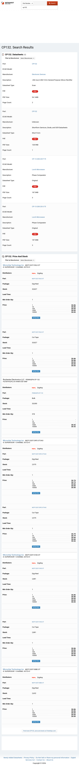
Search (52, 3)
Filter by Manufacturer (12, 58)
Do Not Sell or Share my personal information (52, 758)
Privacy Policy (29, 758)
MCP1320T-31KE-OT (38, 568)
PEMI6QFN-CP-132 (37, 393)
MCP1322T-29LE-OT (38, 278)
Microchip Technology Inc (13, 265)
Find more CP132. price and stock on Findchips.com (39, 731)
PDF (35, 91)
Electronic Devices (39, 74)
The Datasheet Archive (8, 3)
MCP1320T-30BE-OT (38, 683)
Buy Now (36, 317)
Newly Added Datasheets (13, 758)
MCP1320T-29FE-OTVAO (39, 454)
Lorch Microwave (38, 169)
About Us (49, 760)
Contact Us (40, 760)
